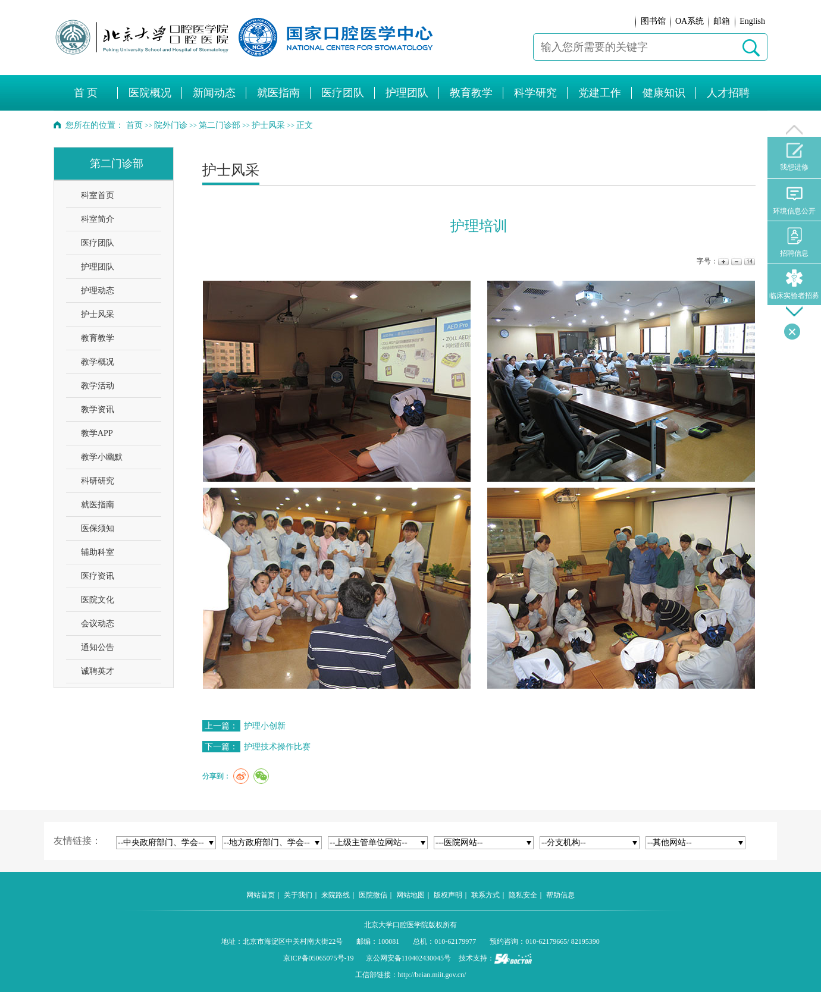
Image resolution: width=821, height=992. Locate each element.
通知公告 (97, 647)
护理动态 (97, 290)
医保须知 (97, 528)
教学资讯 (97, 409)
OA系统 (689, 21)
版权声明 (448, 895)
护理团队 (97, 266)
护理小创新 (265, 725)
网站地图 (410, 895)
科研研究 (97, 480)
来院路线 (335, 895)
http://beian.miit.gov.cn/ (432, 975)
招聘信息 (794, 242)
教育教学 (97, 338)
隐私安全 (523, 895)
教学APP (97, 433)
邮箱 (721, 21)
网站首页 (260, 895)
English (752, 21)
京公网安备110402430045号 (409, 958)
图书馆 (653, 21)
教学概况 (97, 361)
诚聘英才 (97, 671)
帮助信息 (560, 895)
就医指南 (97, 504)
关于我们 (298, 895)
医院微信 (373, 895)
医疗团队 (97, 242)
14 (749, 261)
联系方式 (485, 895)
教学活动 (97, 385)
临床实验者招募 (794, 284)
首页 (134, 125)
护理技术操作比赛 (277, 746)
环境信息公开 (794, 200)
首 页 (86, 93)
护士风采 (97, 314)
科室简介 (97, 219)
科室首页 (97, 195)
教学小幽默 (102, 457)
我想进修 (794, 157)
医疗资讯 (97, 576)
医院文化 (97, 599)
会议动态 (97, 623)
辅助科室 (97, 552)
